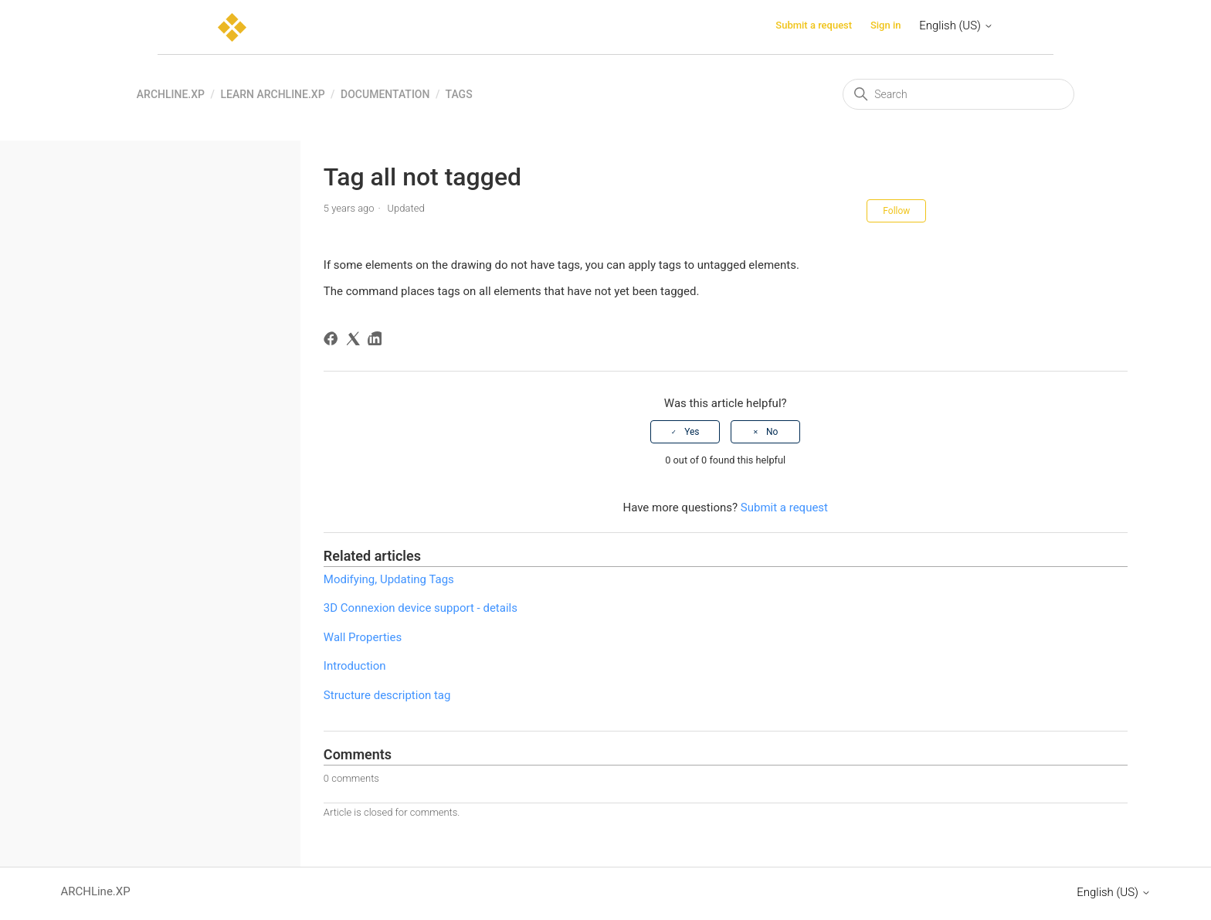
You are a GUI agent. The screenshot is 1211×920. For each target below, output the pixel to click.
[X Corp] (355, 341)
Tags (459, 94)
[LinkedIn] (377, 341)
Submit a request (813, 25)
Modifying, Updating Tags (389, 579)
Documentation (385, 94)
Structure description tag (387, 695)
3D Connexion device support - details (420, 608)
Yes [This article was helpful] (691, 431)
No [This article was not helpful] (772, 431)
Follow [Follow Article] (896, 210)
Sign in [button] (885, 25)
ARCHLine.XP (171, 94)
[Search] (958, 94)
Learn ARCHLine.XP (272, 94)
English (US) (955, 25)
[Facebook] (333, 341)
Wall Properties (363, 637)
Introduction (355, 666)
